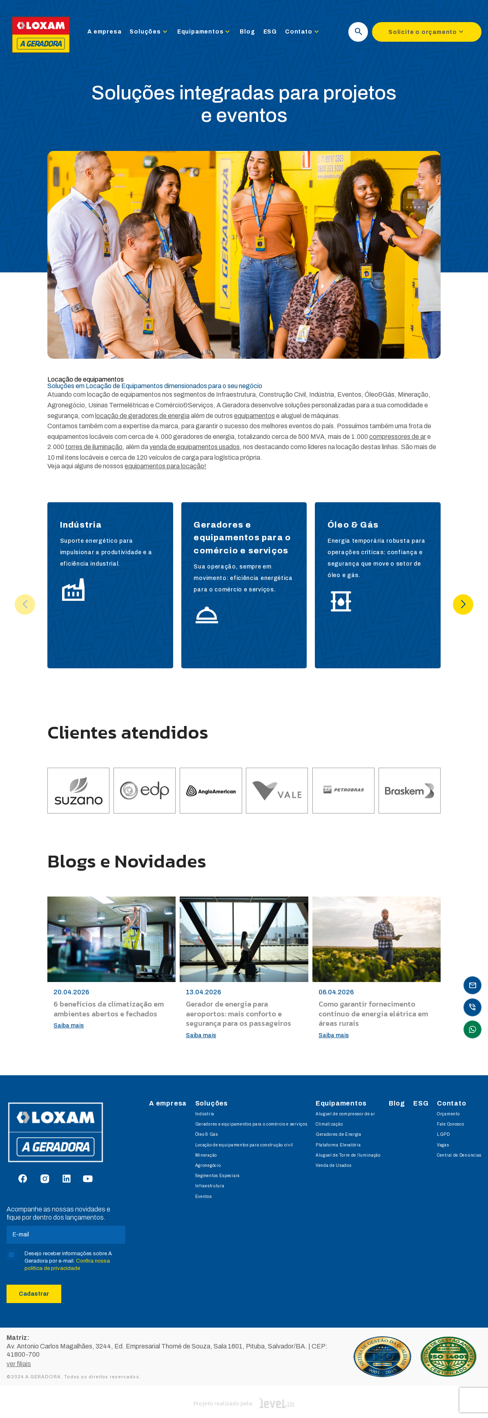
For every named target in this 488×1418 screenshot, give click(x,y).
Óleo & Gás (206, 1134)
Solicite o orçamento (426, 33)
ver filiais (19, 1357)
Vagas (443, 1145)
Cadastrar (34, 1294)
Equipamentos (209, 33)
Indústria (204, 1114)
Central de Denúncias (459, 1155)
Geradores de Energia (338, 1134)
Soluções (154, 33)
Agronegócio (208, 1165)
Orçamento (448, 1114)
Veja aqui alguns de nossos (126, 466)
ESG (274, 33)
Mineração (206, 1155)
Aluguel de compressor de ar (345, 1114)
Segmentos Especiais (217, 1175)
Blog (252, 33)
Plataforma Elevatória (338, 1145)
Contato (307, 33)
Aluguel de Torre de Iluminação (348, 1155)
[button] (463, 604)
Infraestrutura (210, 1186)
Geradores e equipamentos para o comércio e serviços (251, 1124)
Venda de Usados (334, 1165)
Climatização (329, 1124)
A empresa (109, 33)
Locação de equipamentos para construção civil (244, 1145)
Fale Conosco (450, 1124)
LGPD (443, 1134)
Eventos (203, 1196)
